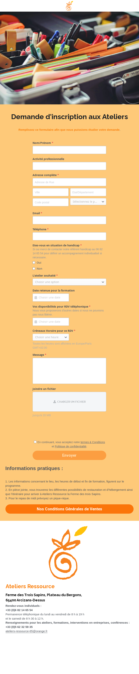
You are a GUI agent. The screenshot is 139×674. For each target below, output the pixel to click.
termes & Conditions (92, 442)
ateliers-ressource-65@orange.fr (26, 631)
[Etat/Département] (88, 192)
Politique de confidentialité (70, 446)
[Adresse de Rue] (69, 182)
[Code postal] (51, 202)
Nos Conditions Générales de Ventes (69, 509)
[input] (69, 150)
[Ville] (51, 192)
